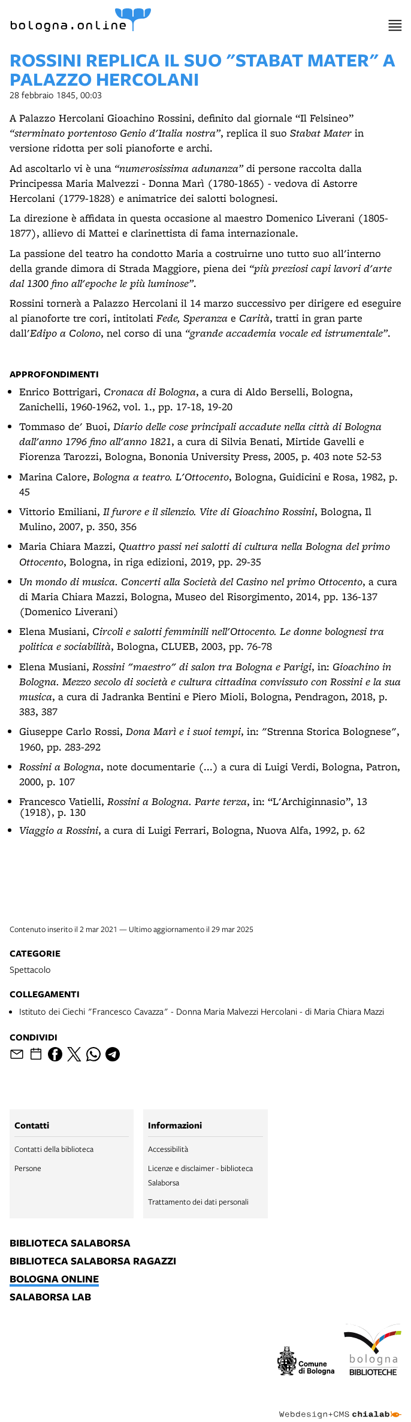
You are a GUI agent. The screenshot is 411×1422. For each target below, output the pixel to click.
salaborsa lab (50, 1297)
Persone (27, 1168)
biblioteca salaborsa (70, 1243)
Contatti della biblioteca (53, 1148)
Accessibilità (168, 1148)
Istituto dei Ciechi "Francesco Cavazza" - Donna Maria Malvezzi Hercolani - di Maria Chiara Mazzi (201, 1011)
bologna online (54, 1279)
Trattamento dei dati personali (198, 1201)
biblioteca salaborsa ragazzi (93, 1261)
